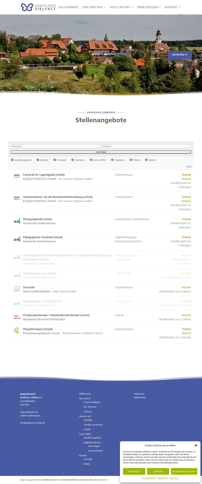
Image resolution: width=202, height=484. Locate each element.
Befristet (42, 160)
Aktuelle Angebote (92, 438)
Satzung (87, 411)
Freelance (78, 160)
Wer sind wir (92, 7)
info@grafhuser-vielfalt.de (32, 423)
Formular (88, 459)
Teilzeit (135, 160)
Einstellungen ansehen (184, 471)
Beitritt (87, 464)
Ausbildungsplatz (21, 160)
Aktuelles (88, 420)
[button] (195, 445)
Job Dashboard (95, 451)
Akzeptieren (134, 471)
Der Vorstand (90, 407)
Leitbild (87, 429)
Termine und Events (93, 425)
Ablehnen (158, 471)
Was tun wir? (119, 7)
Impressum (173, 478)
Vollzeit (150, 160)
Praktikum (118, 160)
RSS (189, 166)
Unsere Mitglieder (92, 402)
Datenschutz (162, 478)
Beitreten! (179, 54)
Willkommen (68, 7)
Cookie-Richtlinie (149, 478)
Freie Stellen (147, 7)
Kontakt (171, 7)
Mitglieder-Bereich (92, 442)
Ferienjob (60, 160)
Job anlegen (94, 446)
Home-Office (98, 160)
